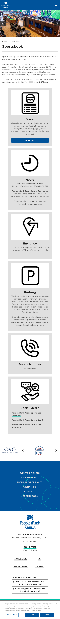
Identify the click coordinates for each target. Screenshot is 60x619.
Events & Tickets (30, 473)
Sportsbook (30, 496)
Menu (30, 119)
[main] (30, 225)
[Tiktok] (39, 566)
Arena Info (29, 487)
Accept (32, 614)
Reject (47, 614)
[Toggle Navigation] (56, 5)
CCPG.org (43, 82)
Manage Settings (11, 614)
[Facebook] (20, 559)
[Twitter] (39, 559)
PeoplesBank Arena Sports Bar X (27, 420)
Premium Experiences (29, 482)
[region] (30, 609)
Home (4, 41)
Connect (29, 491)
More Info (30, 140)
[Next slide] (57, 23)
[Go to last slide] (3, 23)
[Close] (56, 603)
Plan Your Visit (30, 478)
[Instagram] (21, 566)
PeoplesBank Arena (5, 5)
